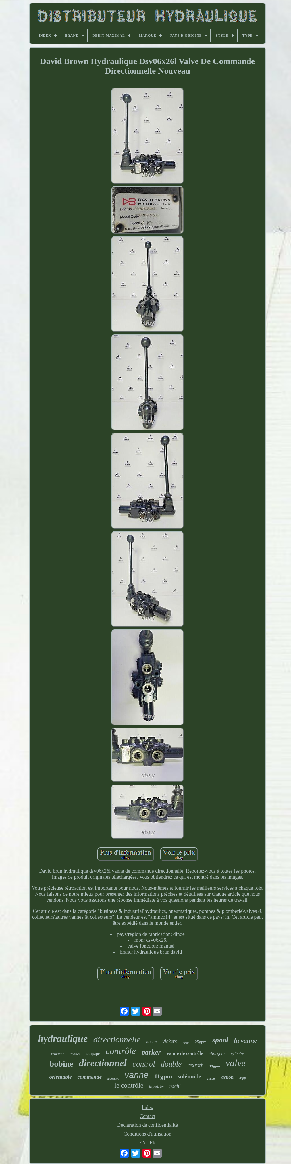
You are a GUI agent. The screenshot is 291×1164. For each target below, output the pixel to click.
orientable (60, 1077)
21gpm (211, 1078)
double (171, 1064)
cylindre (237, 1054)
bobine (61, 1063)
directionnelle (117, 1039)
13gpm (214, 1066)
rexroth (195, 1065)
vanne (136, 1075)
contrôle (120, 1051)
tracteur (57, 1054)
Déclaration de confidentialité (147, 1125)
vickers (169, 1041)
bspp (242, 1078)
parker (151, 1052)
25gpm (201, 1042)
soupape (93, 1054)
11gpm (163, 1076)
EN (142, 1143)
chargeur (217, 1053)
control (143, 1063)
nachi (175, 1086)
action (227, 1077)
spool (220, 1040)
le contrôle (128, 1085)
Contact (147, 1116)
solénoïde (189, 1076)
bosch (151, 1041)
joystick (75, 1054)
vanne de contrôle (185, 1053)
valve (236, 1063)
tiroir (185, 1042)
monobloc (113, 1078)
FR (153, 1143)
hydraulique (63, 1038)
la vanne (245, 1040)
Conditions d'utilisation (147, 1134)
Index (147, 1107)
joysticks (156, 1086)
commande (89, 1077)
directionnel (103, 1063)
